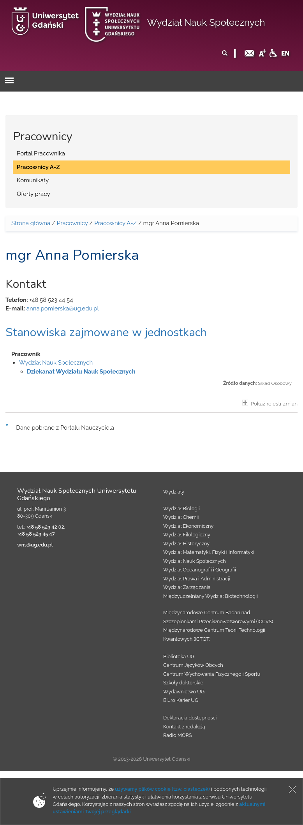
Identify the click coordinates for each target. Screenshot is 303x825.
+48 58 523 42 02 (45, 527)
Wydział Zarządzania (186, 587)
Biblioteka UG (178, 656)
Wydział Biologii (181, 508)
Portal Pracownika (41, 153)
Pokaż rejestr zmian (270, 403)
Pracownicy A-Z (38, 167)
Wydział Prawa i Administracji (196, 579)
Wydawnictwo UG (183, 692)
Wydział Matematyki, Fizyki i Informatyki (208, 552)
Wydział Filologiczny (186, 535)
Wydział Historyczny (186, 543)
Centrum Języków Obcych (193, 665)
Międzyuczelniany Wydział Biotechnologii (210, 596)
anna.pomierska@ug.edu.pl (62, 308)
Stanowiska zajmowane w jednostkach (106, 332)
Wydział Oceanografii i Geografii (199, 570)
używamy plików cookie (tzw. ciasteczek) (162, 789)
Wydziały (173, 492)
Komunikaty (33, 180)
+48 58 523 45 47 (36, 534)
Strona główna (30, 223)
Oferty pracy (33, 193)
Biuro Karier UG (180, 700)
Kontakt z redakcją (184, 727)
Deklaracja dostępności (190, 718)
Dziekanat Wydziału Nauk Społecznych (81, 371)
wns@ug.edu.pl (35, 545)
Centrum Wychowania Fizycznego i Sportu (211, 674)
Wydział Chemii (181, 517)
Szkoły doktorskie (183, 683)
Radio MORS (177, 735)
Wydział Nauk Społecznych (206, 22)
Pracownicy (72, 223)
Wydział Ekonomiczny (188, 526)
